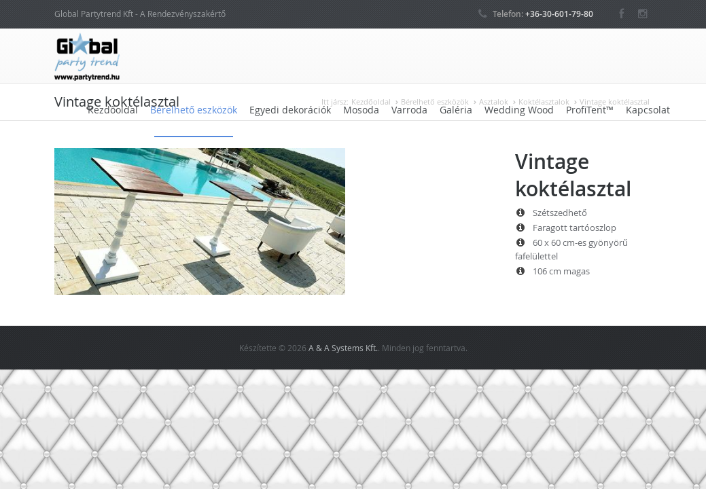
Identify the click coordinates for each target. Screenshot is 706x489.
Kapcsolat (648, 109)
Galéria (456, 109)
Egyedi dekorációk (290, 109)
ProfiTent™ (590, 109)
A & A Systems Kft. (343, 347)
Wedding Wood (519, 109)
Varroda (409, 109)
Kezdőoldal (113, 109)
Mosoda (361, 109)
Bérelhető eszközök (193, 109)
